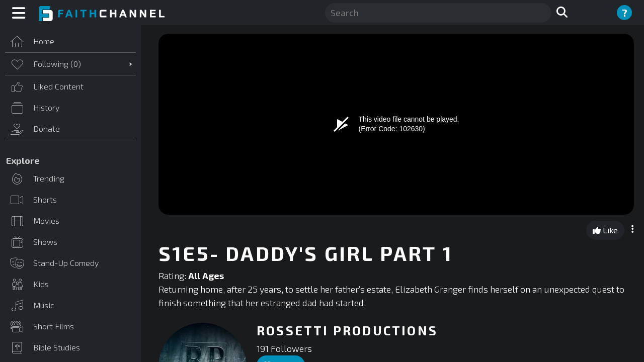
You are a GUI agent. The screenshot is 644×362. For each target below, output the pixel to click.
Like (605, 230)
